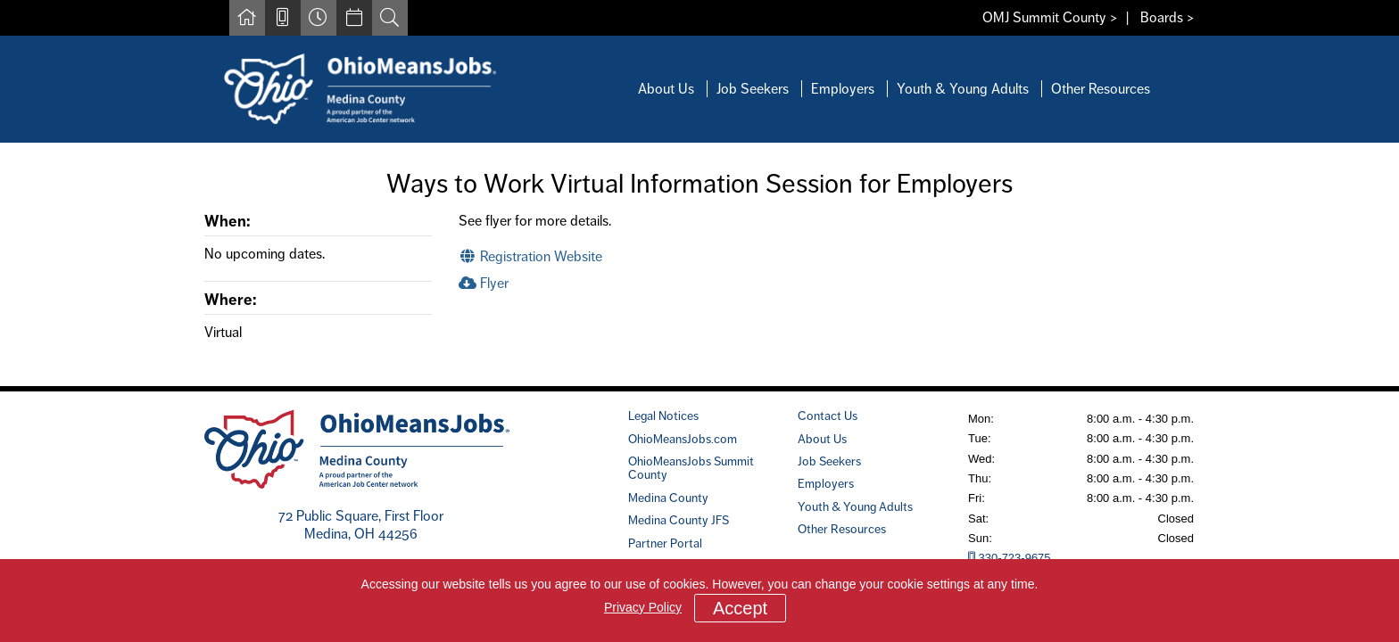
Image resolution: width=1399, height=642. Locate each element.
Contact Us (827, 415)
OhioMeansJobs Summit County (691, 468)
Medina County (668, 497)
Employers (842, 88)
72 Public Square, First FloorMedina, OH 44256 (360, 524)
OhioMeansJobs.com (682, 439)
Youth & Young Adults (963, 88)
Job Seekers (752, 88)
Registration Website (530, 256)
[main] (699, 264)
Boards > (1167, 17)
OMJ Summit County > (1050, 17)
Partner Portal (665, 543)
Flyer (484, 283)
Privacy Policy (643, 607)
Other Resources (1100, 88)
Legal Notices (663, 415)
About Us (666, 88)
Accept (740, 608)
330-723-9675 (1009, 557)
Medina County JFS (678, 520)
